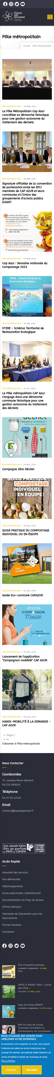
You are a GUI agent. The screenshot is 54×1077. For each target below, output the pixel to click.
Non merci (32, 1071)
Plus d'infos (8, 1062)
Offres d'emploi (11, 906)
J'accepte (11, 1071)
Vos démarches (11, 879)
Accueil (26, 46)
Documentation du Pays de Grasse (22, 900)
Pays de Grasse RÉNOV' (30, 1004)
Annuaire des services (15, 872)
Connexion (8, 931)
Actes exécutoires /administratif (21, 893)
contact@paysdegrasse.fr (18, 810)
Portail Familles (11, 925)
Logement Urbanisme (28, 968)
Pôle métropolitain (11, 106)
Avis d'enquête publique (31, 965)
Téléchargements (12, 886)
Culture (22, 992)
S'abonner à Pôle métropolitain (21, 743)
